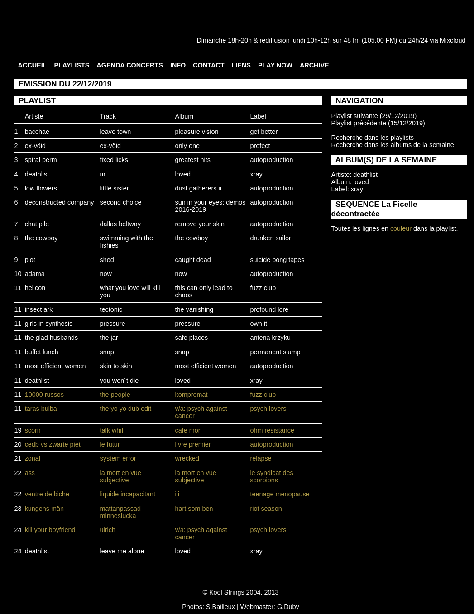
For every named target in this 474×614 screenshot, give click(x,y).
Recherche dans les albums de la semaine (392, 144)
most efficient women (55, 366)
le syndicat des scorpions (271, 476)
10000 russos (44, 394)
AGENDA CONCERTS (129, 65)
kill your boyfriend (50, 529)
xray (256, 174)
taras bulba (41, 408)
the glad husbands (51, 337)
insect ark (39, 309)
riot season (266, 508)
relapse (260, 458)
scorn (33, 430)
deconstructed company (59, 202)
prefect (260, 145)
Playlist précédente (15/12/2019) (378, 123)
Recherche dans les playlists (372, 137)
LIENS (241, 65)
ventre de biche (47, 494)
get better (264, 131)
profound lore (269, 309)
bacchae (37, 131)
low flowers (41, 188)
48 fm (352, 40)
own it (258, 323)
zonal (32, 458)
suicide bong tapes (277, 259)
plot (30, 259)
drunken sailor (270, 238)
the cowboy (41, 238)
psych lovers (268, 408)
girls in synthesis (49, 323)
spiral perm (41, 159)
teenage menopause (279, 494)
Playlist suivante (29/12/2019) (374, 115)
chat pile (37, 224)
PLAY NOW (275, 65)
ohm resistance (272, 430)
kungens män (44, 508)
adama (35, 273)
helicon (35, 287)
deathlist (37, 174)
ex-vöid (35, 145)
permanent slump (275, 352)
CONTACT (208, 65)
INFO (178, 65)
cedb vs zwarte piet (53, 444)
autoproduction (271, 159)
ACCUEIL (32, 65)
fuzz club (263, 287)
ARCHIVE (314, 65)
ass (30, 472)
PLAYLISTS (71, 65)
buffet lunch (41, 352)
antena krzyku (270, 337)
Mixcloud (453, 40)
